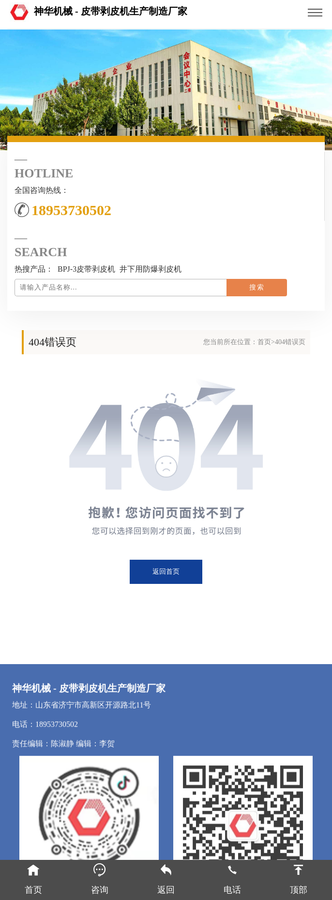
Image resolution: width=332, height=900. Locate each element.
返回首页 (166, 571)
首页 (264, 342)
